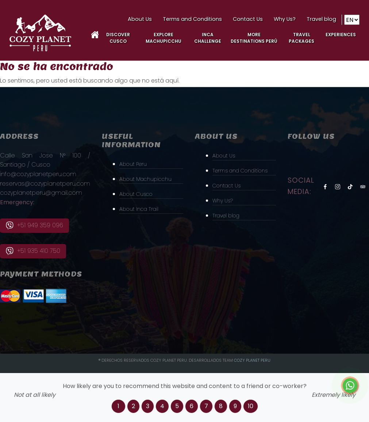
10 (250, 406)
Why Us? (285, 19)
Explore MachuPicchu (163, 37)
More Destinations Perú (254, 37)
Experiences (341, 34)
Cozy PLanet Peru (252, 360)
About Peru (135, 163)
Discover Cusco (118, 37)
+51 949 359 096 (35, 225)
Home (95, 35)
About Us (140, 19)
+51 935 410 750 (33, 251)
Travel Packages (301, 37)
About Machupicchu (148, 178)
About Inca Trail (141, 209)
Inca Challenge (207, 37)
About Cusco (138, 194)
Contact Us (248, 19)
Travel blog (321, 19)
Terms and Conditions (192, 19)
